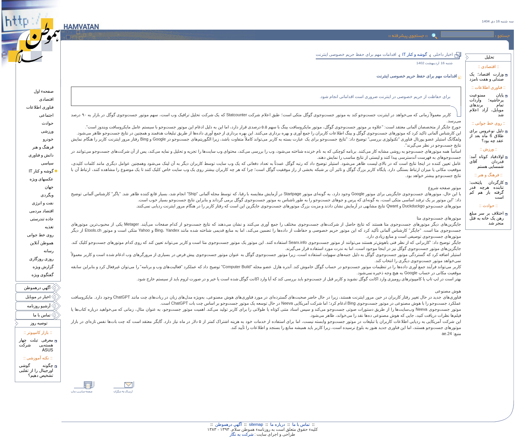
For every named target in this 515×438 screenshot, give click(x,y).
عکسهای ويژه (42, 179)
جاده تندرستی (42, 219)
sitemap (256, 424)
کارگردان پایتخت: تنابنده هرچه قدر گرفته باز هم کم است (486, 189)
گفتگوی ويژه (42, 274)
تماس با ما (41, 315)
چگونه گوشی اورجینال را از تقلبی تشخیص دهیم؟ (36, 370)
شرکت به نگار (242, 434)
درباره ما (277, 424)
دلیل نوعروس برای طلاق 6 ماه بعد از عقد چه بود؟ (486, 135)
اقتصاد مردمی (41, 211)
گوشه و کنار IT (41, 171)
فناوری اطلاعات (40, 107)
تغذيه (49, 227)
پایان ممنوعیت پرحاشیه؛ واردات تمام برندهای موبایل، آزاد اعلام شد (486, 105)
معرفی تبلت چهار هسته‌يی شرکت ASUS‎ (36, 345)
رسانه (49, 250)
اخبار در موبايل (37, 296)
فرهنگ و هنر (43, 147)
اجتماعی (46, 115)
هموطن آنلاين (42, 242)
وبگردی (47, 195)
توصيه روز (38, 323)
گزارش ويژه (43, 266)
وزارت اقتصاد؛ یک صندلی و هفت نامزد (486, 76)
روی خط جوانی (40, 234)
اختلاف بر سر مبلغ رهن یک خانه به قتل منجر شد (486, 218)
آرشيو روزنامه (38, 306)
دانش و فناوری (41, 155)
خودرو (48, 139)
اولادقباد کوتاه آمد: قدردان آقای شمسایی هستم (486, 161)
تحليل (489, 57)
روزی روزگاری (41, 258)
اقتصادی (46, 99)
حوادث (48, 123)
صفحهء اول (44, 91)
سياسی (47, 163)
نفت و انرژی (43, 203)
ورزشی (47, 131)
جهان (49, 187)
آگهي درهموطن (37, 287)
